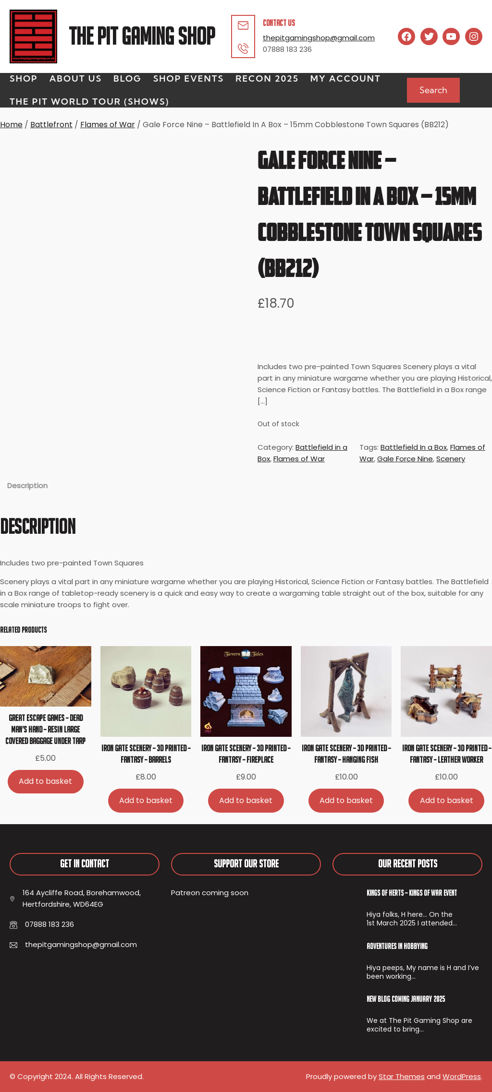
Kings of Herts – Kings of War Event (412, 892)
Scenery (450, 459)
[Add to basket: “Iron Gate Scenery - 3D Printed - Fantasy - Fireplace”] (246, 800)
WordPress (462, 1076)
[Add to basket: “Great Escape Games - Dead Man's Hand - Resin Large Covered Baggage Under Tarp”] (46, 781)
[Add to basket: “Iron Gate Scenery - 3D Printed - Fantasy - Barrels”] (146, 800)
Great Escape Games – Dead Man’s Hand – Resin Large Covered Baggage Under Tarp (45, 729)
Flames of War (107, 124)
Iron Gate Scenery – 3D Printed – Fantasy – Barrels (145, 754)
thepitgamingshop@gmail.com (319, 38)
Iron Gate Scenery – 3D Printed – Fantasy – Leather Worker (446, 754)
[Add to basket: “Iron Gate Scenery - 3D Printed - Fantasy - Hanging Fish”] (346, 800)
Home (11, 124)
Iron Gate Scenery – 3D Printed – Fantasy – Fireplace (245, 754)
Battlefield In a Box (414, 447)
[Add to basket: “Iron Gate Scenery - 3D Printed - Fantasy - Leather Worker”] (446, 800)
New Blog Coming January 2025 (406, 999)
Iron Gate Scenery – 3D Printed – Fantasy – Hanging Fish (346, 754)
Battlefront (51, 124)
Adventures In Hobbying (397, 946)
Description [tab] (27, 485)
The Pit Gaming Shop (142, 36)
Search (433, 90)
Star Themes (402, 1076)
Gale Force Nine (405, 459)
